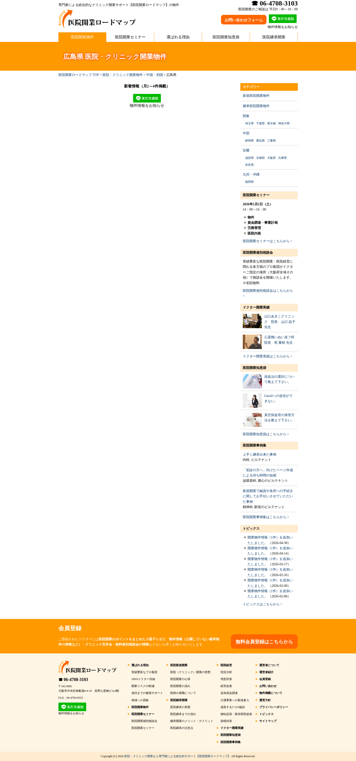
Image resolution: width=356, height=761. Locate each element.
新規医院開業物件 (256, 95)
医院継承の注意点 (181, 728)
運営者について (269, 665)
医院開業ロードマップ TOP (78, 75)
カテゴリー (251, 87)
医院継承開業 (273, 37)
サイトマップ (268, 721)
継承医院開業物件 (256, 106)
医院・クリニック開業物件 (122, 75)
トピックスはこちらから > (262, 604)
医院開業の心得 (180, 679)
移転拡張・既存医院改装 (236, 714)
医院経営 (226, 665)
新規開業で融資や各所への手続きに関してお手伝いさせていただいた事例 (268, 496)
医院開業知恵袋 (226, 37)
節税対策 (226, 721)
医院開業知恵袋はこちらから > (266, 434)
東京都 (271, 123)
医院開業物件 (82, 37)
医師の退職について (183, 693)
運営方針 (265, 700)
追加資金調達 (229, 693)
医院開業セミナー (130, 37)
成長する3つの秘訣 (232, 707)
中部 (246, 133)
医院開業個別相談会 (258, 252)
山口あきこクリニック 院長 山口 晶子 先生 (279, 322)
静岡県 (249, 140)
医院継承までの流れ (183, 714)
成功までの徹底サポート (147, 693)
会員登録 (265, 679)
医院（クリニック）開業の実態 (190, 672)
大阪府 (271, 158)
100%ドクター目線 (143, 679)
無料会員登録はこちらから (264, 641)
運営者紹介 (266, 672)
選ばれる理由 (178, 37)
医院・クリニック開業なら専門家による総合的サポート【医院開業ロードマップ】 (177, 756)
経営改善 (226, 686)
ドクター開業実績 (256, 307)
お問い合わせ (268, 686)
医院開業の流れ (180, 686)
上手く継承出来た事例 (259, 454)
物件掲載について (270, 693)
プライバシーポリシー (273, 707)
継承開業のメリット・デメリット (191, 721)
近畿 (246, 150)
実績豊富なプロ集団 (144, 672)
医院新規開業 (178, 665)
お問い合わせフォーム (244, 20)
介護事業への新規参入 (234, 700)
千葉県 (260, 123)
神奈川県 (284, 123)
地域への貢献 (140, 700)
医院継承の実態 (180, 707)
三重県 (271, 140)
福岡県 (249, 181)
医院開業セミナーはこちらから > (267, 241)
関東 (246, 116)
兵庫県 (282, 158)
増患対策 (226, 679)
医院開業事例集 (254, 445)
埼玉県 (249, 123)
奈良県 (249, 164)
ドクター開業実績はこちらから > (267, 356)
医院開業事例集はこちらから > (266, 517)
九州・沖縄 (251, 174)
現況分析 (226, 672)
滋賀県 (249, 158)
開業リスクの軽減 (142, 686)
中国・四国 (154, 75)
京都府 (260, 158)
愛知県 (260, 140)
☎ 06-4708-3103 (73, 679)
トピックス (251, 528)
